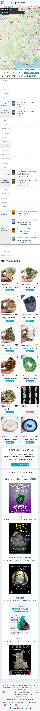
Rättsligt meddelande (13, 685)
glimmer (26, 345)
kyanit (25, 406)
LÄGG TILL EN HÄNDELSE (20, 465)
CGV (4, 685)
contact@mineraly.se (22, 694)
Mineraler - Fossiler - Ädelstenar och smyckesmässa (28, 222)
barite (5, 375)
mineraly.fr (11, 699)
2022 (14, 72)
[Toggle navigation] (36, 3)
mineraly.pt (20, 704)
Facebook (18, 692)
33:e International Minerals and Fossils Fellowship (27, 213)
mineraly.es (31, 702)
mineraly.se (31, 704)
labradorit (27, 314)
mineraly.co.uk (24, 699)
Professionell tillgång (23, 687)
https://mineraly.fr (20, 696)
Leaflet (21, 69)
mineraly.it (19, 702)
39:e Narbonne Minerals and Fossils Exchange (26, 174)
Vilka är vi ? (32, 685)
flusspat (6, 284)
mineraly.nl (8, 704)
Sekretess (24, 685)
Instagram (27, 692)
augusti (20, 72)
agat (25, 375)
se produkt (10, 290)
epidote (26, 284)
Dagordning (7, 72)
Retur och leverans (9, 687)
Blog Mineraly (8, 692)
